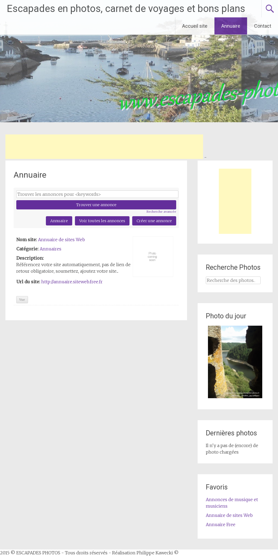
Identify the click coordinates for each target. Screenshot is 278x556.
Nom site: (26, 239)
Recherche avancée (161, 211)
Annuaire (230, 26)
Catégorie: (27, 249)
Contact (262, 26)
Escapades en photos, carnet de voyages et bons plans (126, 8)
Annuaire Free (220, 524)
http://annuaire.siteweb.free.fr (72, 281)
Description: (30, 258)
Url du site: (28, 281)
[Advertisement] (104, 146)
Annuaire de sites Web (61, 239)
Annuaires (50, 249)
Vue (22, 299)
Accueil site (194, 26)
